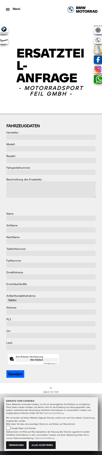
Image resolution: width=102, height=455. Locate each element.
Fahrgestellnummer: (18, 167)
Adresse (11, 307)
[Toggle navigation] (8, 8)
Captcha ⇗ (51, 363)
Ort (8, 331)
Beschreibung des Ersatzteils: (24, 179)
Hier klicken (36, 360)
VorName (12, 225)
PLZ (8, 319)
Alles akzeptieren (42, 445)
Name (10, 213)
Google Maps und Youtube (23, 428)
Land (9, 343)
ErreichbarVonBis (16, 284)
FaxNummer (13, 260)
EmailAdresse (14, 272)
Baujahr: (11, 156)
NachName (13, 237)
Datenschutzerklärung (54, 413)
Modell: (10, 144)
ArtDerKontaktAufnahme (21, 296)
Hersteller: (12, 132)
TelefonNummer (16, 249)
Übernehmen (16, 445)
